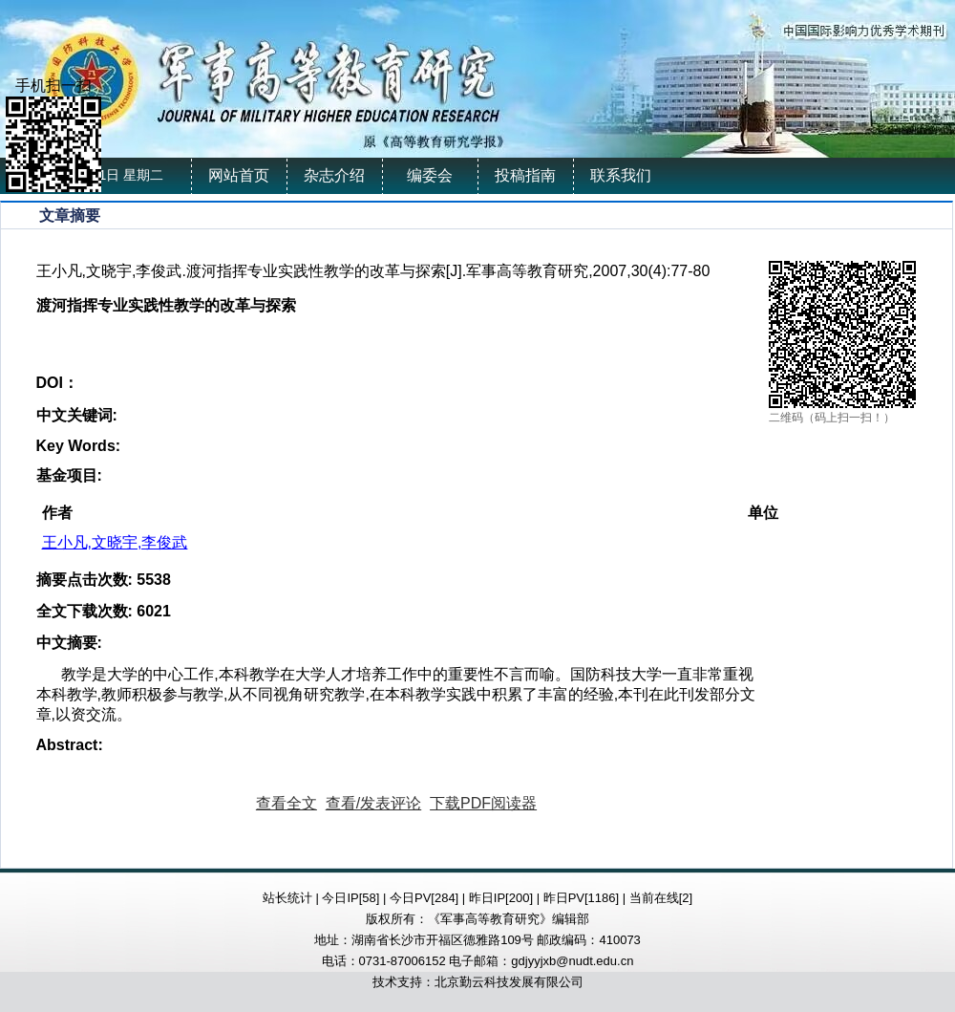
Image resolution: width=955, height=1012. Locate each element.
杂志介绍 (334, 175)
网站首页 (238, 175)
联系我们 (620, 175)
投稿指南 (525, 175)
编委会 (430, 175)
